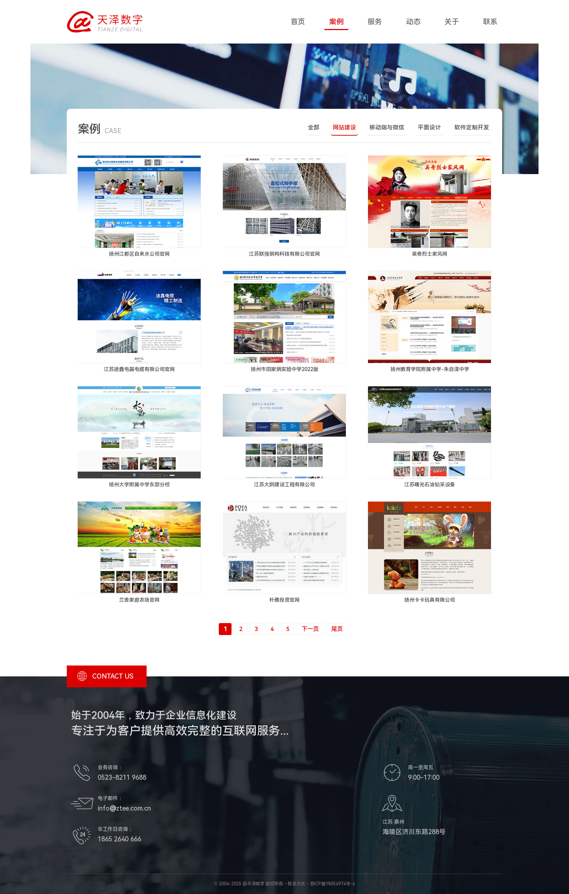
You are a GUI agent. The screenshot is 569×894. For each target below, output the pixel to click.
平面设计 (429, 127)
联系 (490, 21)
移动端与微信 (386, 127)
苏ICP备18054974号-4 (332, 883)
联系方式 (296, 883)
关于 (452, 21)
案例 (336, 21)
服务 (375, 21)
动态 (413, 21)
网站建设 (344, 127)
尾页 (337, 629)
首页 (298, 21)
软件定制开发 (471, 127)
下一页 (310, 629)
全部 (313, 127)
